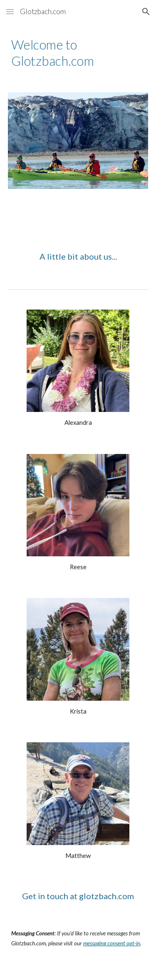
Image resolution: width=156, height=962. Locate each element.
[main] (78, 52)
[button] (10, 11)
